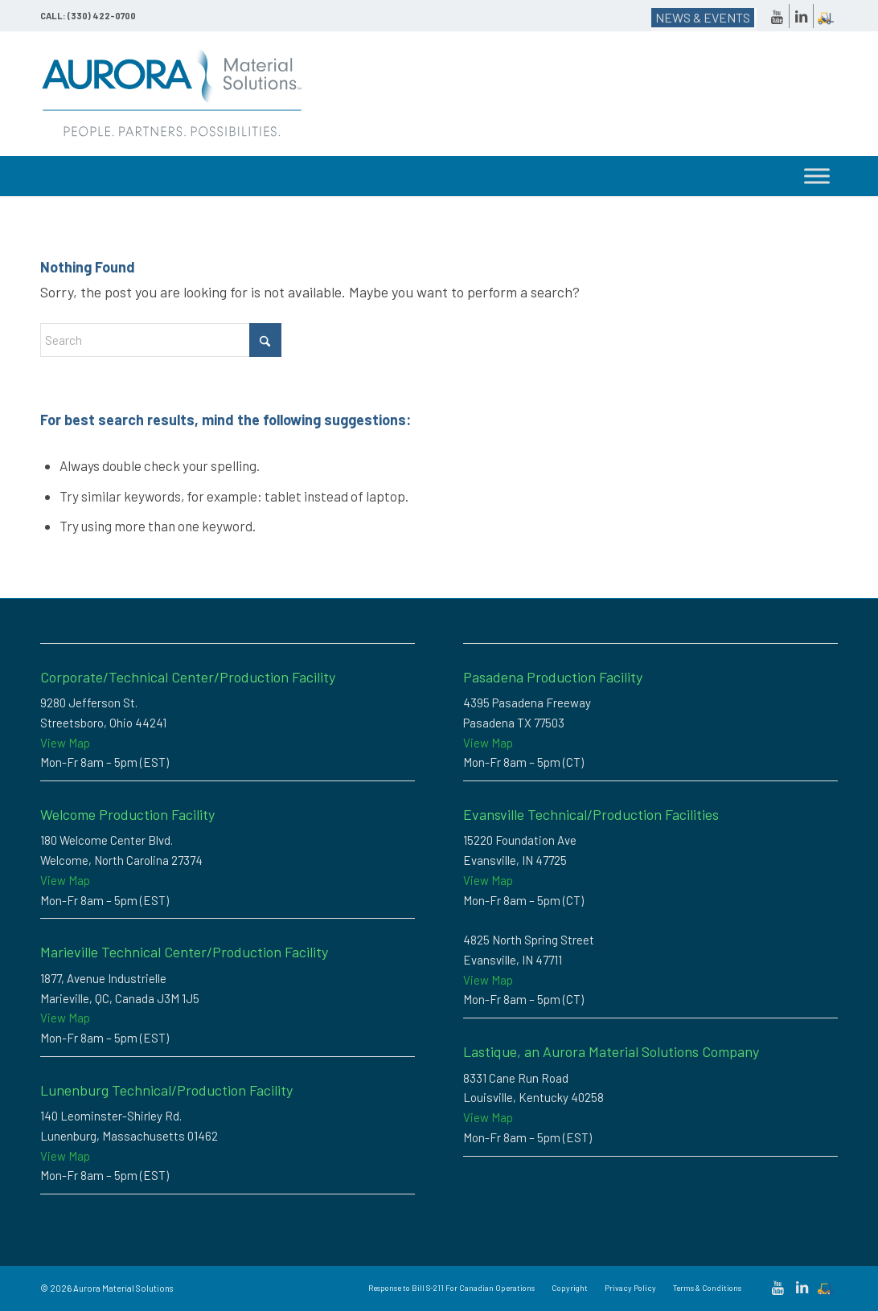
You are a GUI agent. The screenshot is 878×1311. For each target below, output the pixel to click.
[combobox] (160, 340)
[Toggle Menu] (817, 175)
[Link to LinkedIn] (801, 16)
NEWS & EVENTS (702, 17)
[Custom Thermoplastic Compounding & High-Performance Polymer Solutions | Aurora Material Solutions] (172, 93)
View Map (65, 742)
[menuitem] (451, 1288)
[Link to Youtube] (777, 16)
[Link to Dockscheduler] (826, 16)
